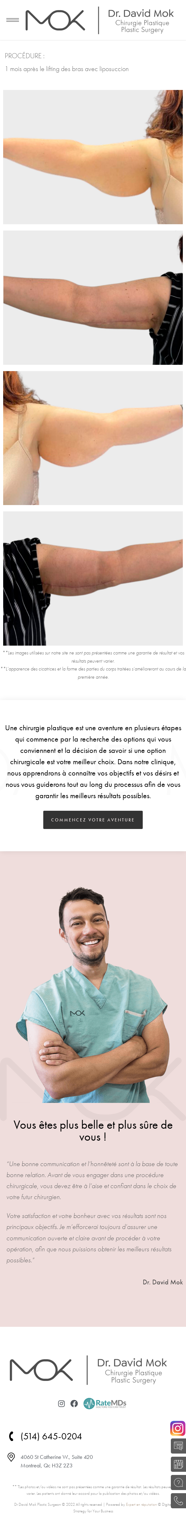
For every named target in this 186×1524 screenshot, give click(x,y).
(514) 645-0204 (177, 1500)
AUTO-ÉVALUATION (177, 1446)
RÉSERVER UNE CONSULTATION (177, 1464)
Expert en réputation (141, 1504)
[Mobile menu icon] (12, 20)
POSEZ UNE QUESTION (177, 1482)
